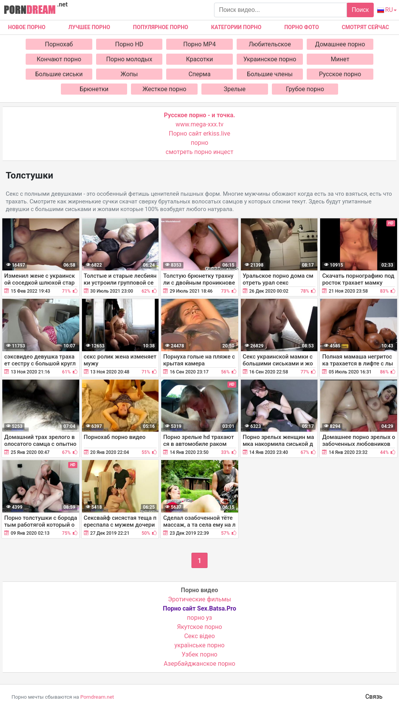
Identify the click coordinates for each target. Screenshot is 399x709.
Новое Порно (27, 27)
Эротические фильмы (199, 599)
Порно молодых (129, 59)
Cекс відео (199, 636)
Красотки (199, 59)
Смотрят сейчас (365, 27)
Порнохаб (59, 44)
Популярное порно (160, 27)
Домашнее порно (340, 44)
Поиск (360, 10)
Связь (374, 696)
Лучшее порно (89, 27)
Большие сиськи (59, 74)
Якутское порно (199, 626)
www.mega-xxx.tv (200, 124)
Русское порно (340, 74)
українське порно (200, 645)
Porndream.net (97, 697)
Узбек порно (199, 654)
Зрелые (234, 89)
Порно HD (129, 44)
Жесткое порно (164, 89)
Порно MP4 (199, 44)
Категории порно (236, 27)
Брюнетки (94, 89)
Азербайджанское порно (199, 663)
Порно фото (301, 27)
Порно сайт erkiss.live (199, 133)
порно (199, 142)
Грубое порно (305, 89)
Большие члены (270, 74)
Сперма (199, 74)
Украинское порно (269, 59)
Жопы (129, 74)
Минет (340, 59)
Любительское (270, 44)
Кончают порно (59, 59)
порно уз (199, 617)
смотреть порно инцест (200, 152)
